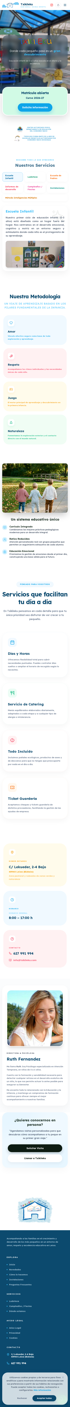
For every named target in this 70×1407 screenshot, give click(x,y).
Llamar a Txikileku (35, 1158)
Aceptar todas (44, 1398)
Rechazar (22, 1398)
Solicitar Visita (35, 1148)
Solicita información (35, 107)
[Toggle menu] (65, 5)
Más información (42, 1390)
